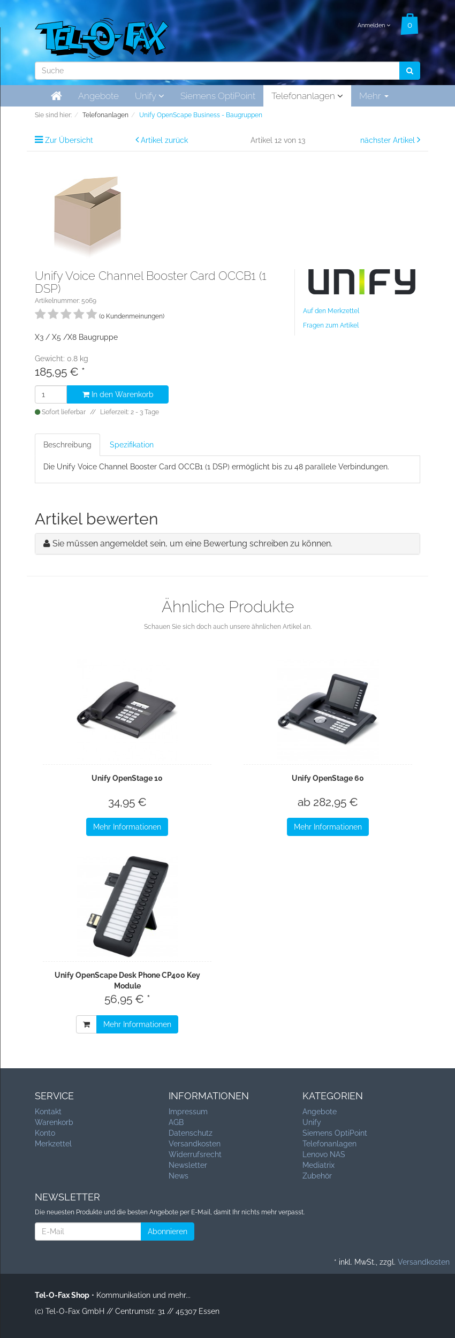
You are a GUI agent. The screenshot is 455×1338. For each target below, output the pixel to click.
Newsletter (188, 1165)
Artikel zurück (164, 140)
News (178, 1176)
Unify (149, 95)
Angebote (98, 95)
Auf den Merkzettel (331, 311)
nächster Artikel (388, 140)
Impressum (188, 1111)
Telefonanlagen (307, 95)
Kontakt (48, 1111)
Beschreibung (67, 444)
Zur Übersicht (69, 140)
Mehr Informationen (127, 827)
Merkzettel (53, 1143)
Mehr (374, 95)
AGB (176, 1122)
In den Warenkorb (118, 394)
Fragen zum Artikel (331, 325)
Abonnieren (167, 1231)
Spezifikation (132, 444)
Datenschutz (191, 1133)
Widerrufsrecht (195, 1154)
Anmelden (374, 25)
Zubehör (317, 1176)
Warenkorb (54, 1122)
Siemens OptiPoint (217, 95)
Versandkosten (195, 1143)
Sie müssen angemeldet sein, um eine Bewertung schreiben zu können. (192, 543)
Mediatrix (318, 1165)
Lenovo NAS (323, 1154)
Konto (45, 1133)
